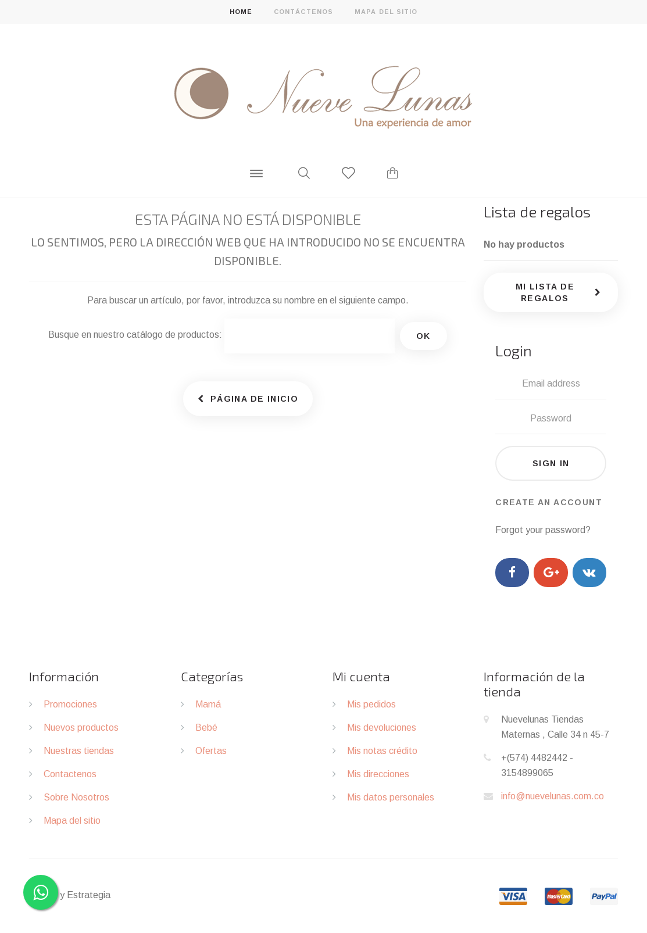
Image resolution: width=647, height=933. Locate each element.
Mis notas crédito (382, 751)
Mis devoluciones (381, 727)
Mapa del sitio (72, 820)
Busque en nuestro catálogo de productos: (135, 334)
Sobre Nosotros (76, 797)
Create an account (548, 502)
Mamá (208, 704)
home (241, 11)
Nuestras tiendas (79, 751)
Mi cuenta (361, 676)
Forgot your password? (543, 530)
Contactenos (70, 774)
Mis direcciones (378, 774)
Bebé (206, 727)
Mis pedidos (371, 704)
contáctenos (303, 11)
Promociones (70, 704)
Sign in (551, 463)
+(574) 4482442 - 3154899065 (537, 765)
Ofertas (211, 751)
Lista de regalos (537, 211)
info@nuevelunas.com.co (552, 796)
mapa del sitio (386, 11)
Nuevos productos (81, 727)
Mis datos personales (390, 797)
